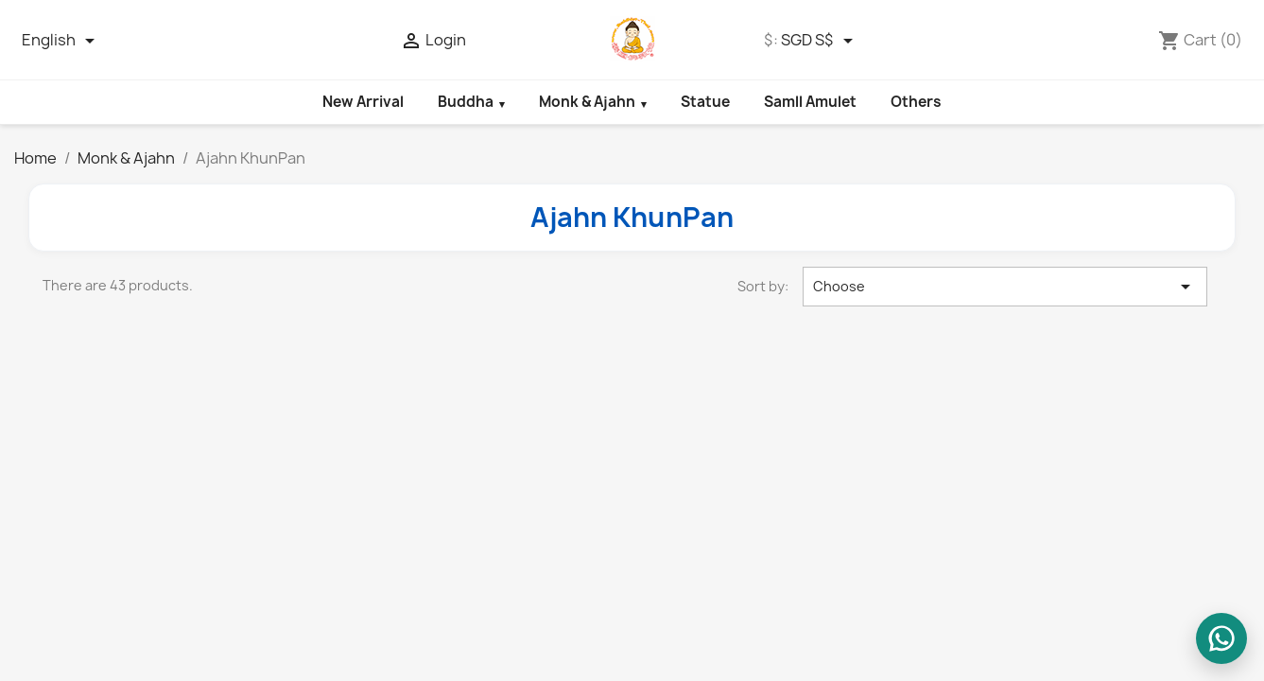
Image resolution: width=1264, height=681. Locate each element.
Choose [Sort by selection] (1005, 286)
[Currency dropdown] (820, 40)
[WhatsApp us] (1221, 638)
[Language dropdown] (61, 40)
